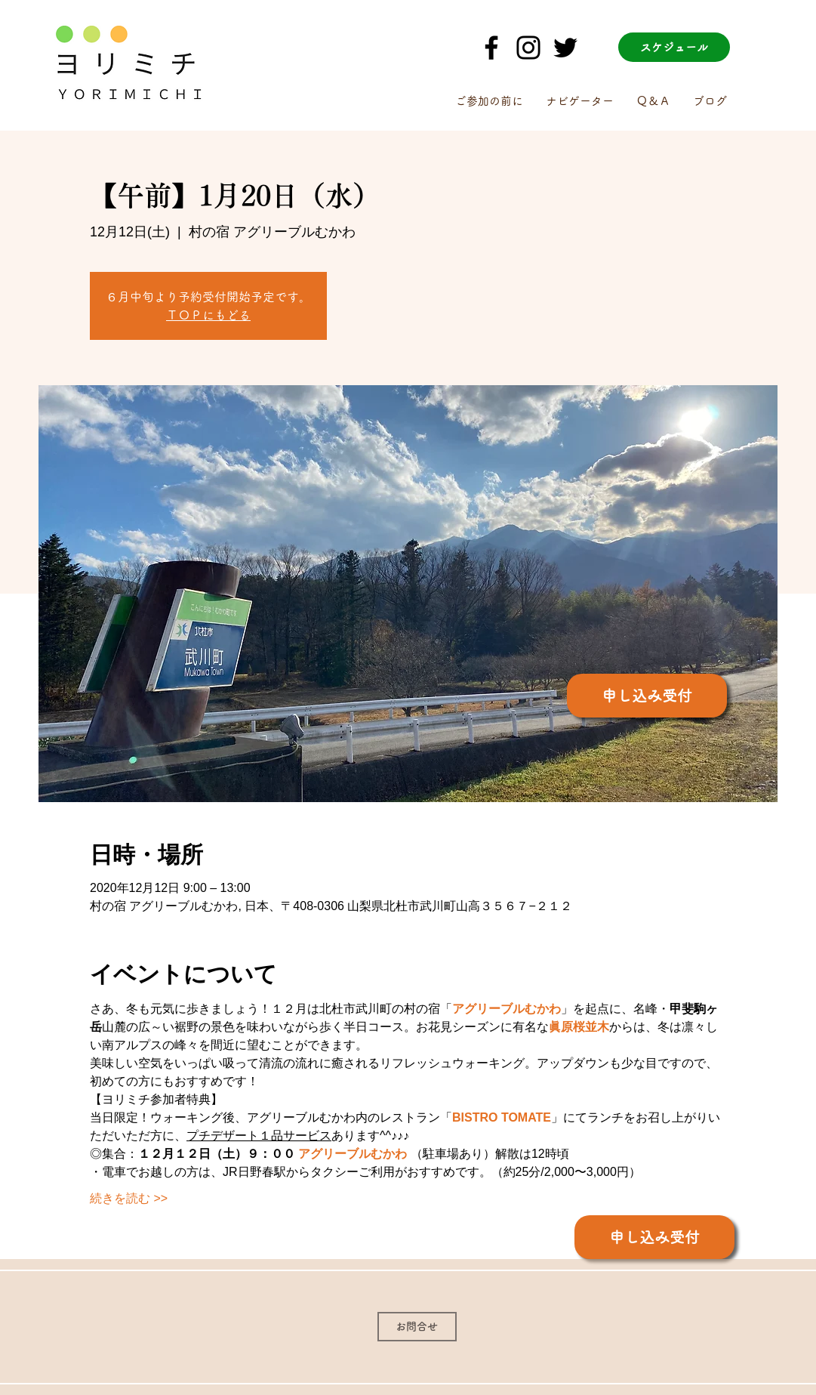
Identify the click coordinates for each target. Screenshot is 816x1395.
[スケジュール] (674, 47)
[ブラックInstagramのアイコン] (528, 47)
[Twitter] (565, 47)
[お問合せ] (417, 1326)
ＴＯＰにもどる (208, 315)
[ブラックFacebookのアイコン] (491, 47)
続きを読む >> (129, 1198)
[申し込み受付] (647, 696)
